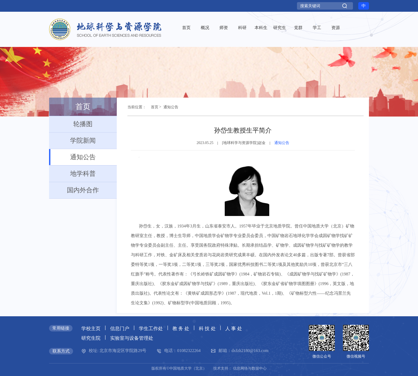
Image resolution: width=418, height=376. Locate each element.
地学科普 (72, 174)
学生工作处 (151, 328)
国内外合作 (74, 190)
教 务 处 (180, 328)
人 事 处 (233, 328)
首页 (152, 108)
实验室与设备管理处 (131, 338)
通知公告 (72, 157)
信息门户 (119, 328)
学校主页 (91, 328)
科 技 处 (207, 328)
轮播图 (71, 124)
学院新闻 (72, 141)
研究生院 (91, 338)
